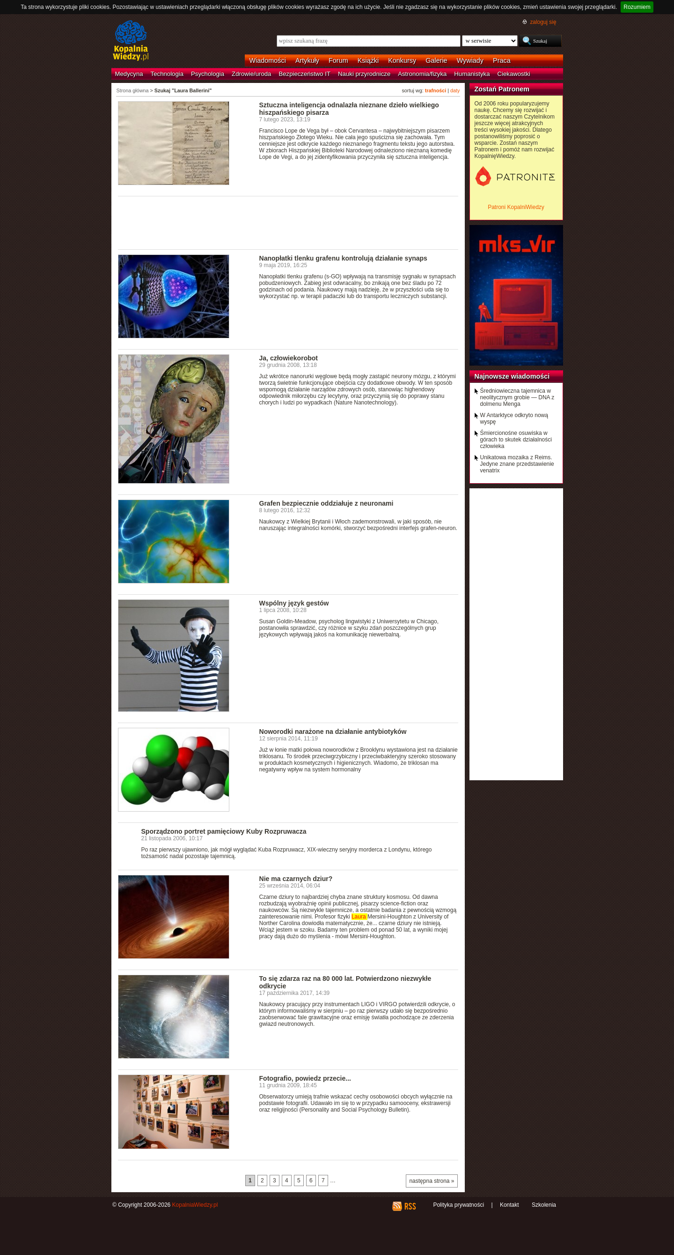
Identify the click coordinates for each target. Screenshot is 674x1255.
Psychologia (207, 73)
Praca (502, 60)
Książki (368, 60)
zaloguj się (543, 22)
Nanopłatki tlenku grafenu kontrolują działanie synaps (343, 258)
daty (455, 90)
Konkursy (402, 60)
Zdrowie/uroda (251, 73)
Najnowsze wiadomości (512, 376)
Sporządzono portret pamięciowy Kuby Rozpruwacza (224, 831)
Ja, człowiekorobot (288, 358)
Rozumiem (636, 7)
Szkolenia (544, 1205)
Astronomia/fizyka (422, 73)
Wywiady (470, 60)
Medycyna (129, 73)
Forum (338, 60)
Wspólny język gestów (294, 603)
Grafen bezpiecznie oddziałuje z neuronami (326, 503)
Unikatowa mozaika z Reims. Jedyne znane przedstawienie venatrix (517, 464)
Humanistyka (472, 73)
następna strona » (431, 1181)
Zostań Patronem (502, 89)
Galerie (436, 60)
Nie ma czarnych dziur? (296, 878)
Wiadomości (267, 60)
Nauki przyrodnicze (364, 73)
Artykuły (307, 60)
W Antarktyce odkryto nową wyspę (514, 418)
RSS (409, 1206)
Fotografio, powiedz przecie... (305, 1078)
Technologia (167, 73)
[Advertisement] (288, 222)
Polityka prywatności (458, 1205)
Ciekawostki (514, 73)
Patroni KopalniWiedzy (516, 207)
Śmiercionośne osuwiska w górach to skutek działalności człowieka (516, 439)
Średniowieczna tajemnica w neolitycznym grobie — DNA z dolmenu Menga (517, 397)
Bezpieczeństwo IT (304, 73)
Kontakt (509, 1205)
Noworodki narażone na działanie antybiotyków (333, 731)
